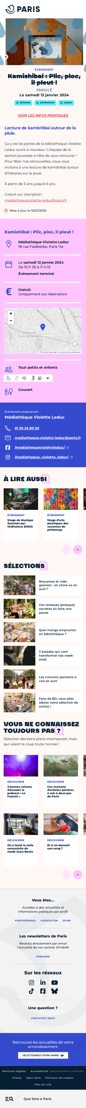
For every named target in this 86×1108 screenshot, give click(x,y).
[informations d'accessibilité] (28, 378)
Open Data (33, 1077)
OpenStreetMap (65, 352)
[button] (42, 327)
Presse (17, 1077)
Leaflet (44, 352)
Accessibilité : (57, 1071)
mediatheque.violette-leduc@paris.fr (36, 200)
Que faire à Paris (37, 1099)
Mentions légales (14, 1071)
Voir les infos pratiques (43, 115)
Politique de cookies (59, 1077)
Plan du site (43, 1084)
